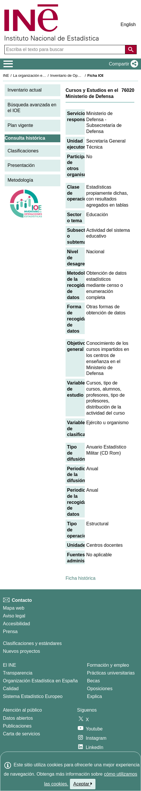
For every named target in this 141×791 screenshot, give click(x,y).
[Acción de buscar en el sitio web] (131, 49)
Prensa (10, 631)
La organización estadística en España (45, 75)
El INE (9, 665)
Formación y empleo (108, 665)
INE (6, 75)
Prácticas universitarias (111, 672)
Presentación (21, 165)
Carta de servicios (21, 733)
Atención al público (22, 710)
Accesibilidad (16, 623)
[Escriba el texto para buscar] (65, 49)
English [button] (128, 24)
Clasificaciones (23, 150)
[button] (122, 64)
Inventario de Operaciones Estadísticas (82, 75)
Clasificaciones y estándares (32, 643)
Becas (93, 680)
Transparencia (17, 672)
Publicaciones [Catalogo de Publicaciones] (17, 725)
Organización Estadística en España (40, 680)
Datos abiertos (18, 718)
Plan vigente (20, 125)
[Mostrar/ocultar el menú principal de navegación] (8, 64)
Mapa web (13, 608)
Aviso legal (14, 615)
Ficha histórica (80, 578)
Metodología (20, 180)
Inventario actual (24, 90)
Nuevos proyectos (21, 651)
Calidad (11, 688)
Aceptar (82, 783)
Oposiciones (100, 688)
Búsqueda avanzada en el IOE (32, 107)
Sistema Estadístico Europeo (32, 696)
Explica (94, 696)
